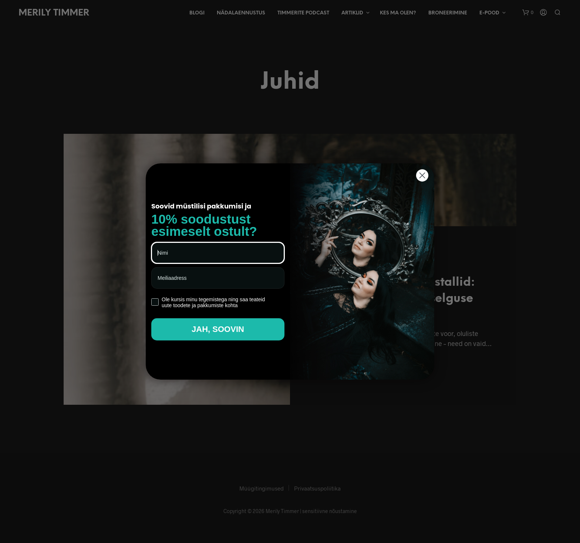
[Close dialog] (422, 175)
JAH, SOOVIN (218, 329)
